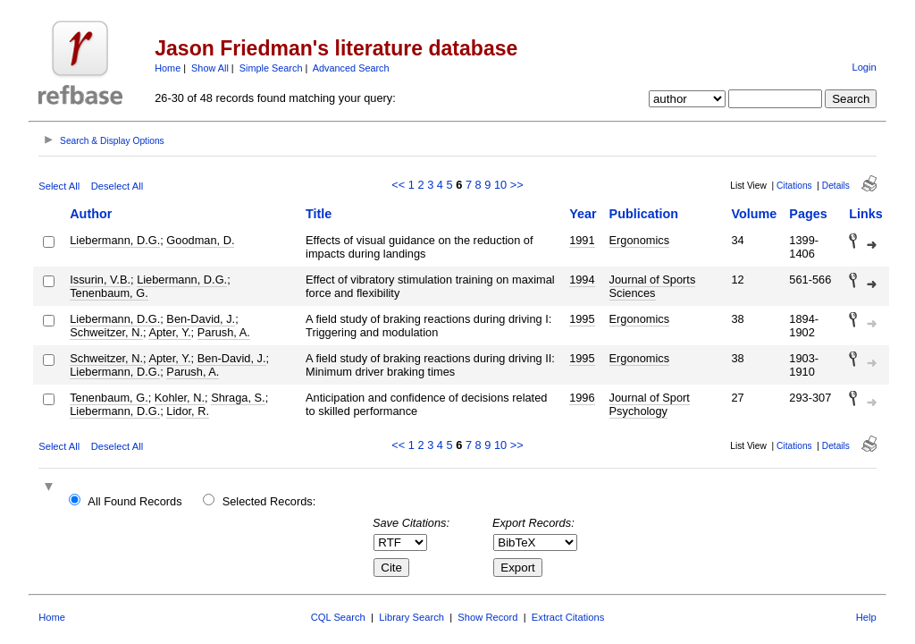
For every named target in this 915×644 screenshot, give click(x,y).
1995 (581, 319)
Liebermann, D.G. (115, 240)
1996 (581, 397)
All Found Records (134, 501)
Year (582, 214)
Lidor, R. (187, 411)
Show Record (487, 617)
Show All (210, 68)
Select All (59, 186)
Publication (644, 214)
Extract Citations (568, 617)
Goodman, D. (200, 240)
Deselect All (117, 186)
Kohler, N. (180, 397)
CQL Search (338, 617)
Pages (808, 214)
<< (398, 184)
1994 (581, 279)
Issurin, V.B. (100, 279)
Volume (753, 214)
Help (866, 617)
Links (866, 214)
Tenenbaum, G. (109, 293)
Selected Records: (269, 501)
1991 (581, 240)
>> (517, 184)
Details (836, 186)
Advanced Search (351, 68)
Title (319, 214)
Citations (794, 186)
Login (864, 67)
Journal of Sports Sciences (652, 286)
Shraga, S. (237, 397)
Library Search (411, 617)
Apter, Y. (169, 332)
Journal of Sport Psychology (649, 404)
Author (91, 214)
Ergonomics (639, 240)
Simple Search (271, 68)
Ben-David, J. (200, 319)
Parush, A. (223, 332)
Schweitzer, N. (106, 332)
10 (500, 184)
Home (167, 68)
